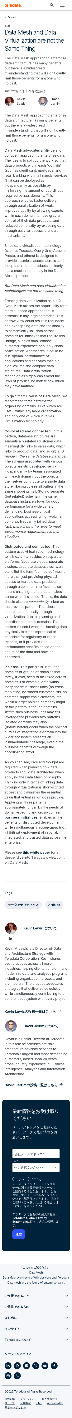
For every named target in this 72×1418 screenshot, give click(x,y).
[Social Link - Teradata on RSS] (17, 1375)
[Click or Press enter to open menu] (62, 5)
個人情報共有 (49, 1398)
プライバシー (28, 1398)
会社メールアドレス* (29, 1154)
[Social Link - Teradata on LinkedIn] (8, 1365)
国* (16, 1161)
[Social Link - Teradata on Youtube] (44, 1365)
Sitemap (10, 1398)
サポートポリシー (15, 1407)
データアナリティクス (23, 905)
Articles (54, 905)
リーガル (10, 1403)
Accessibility (55, 1403)
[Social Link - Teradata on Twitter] (35, 1365)
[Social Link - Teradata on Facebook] (54, 1365)
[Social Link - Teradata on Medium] (26, 1365)
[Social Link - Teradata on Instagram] (8, 1375)
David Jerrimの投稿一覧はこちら (31, 1085)
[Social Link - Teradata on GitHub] (17, 1365)
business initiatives (21, 817)
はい (21, 1179)
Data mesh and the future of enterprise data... (36, 1282)
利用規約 (25, 1403)
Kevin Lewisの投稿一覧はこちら (30, 1011)
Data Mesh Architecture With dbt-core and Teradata (36, 1277)
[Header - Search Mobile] (52, 5)
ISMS (39, 1403)
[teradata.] (13, 5)
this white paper (36, 852)
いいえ (36, 1179)
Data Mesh (36, 1272)
